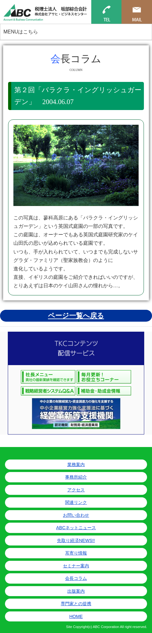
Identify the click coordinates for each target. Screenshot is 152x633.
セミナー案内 (76, 565)
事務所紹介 (76, 477)
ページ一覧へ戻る (76, 315)
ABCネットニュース (76, 527)
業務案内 (76, 464)
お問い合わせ (76, 515)
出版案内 (76, 591)
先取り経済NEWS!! (76, 540)
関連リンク (76, 502)
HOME (76, 616)
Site (69, 627)
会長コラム (76, 578)
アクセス (76, 489)
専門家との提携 (76, 603)
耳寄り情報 (76, 552)
